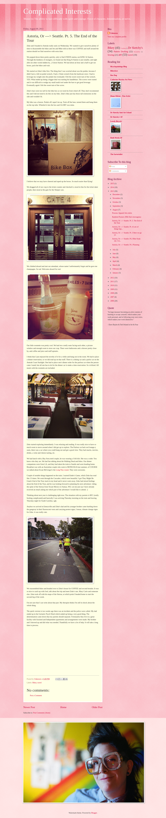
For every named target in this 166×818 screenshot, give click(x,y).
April (115, 261)
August (115, 210)
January (116, 273)
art (120, 54)
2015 (112, 184)
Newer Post (29, 707)
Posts (112, 166)
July (114, 250)
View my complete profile (117, 37)
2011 (112, 281)
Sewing (111, 55)
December (116, 194)
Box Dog (113, 75)
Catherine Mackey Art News (121, 80)
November (117, 198)
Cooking (123, 48)
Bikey (34, 683)
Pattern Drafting (121, 51)
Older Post (97, 707)
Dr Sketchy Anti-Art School (121, 113)
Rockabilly (137, 51)
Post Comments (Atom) (41, 713)
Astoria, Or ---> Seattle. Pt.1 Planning (125, 245)
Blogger (94, 813)
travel (39, 683)
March (115, 265)
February (116, 269)
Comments (114, 171)
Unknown (114, 33)
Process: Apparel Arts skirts (122, 213)
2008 (112, 293)
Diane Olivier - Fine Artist (120, 96)
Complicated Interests (57, 11)
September (117, 206)
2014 (112, 187)
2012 (112, 278)
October (116, 202)
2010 (112, 285)
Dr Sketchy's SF (116, 117)
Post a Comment (36, 696)
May (114, 257)
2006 (112, 301)
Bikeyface (114, 71)
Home (63, 707)
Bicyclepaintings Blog (118, 67)
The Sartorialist (116, 154)
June (114, 254)
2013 (112, 191)
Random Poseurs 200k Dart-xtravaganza (126, 217)
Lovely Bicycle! (116, 121)
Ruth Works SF (116, 138)
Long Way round (62, 470)
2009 (112, 289)
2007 (112, 297)
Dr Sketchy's (135, 47)
